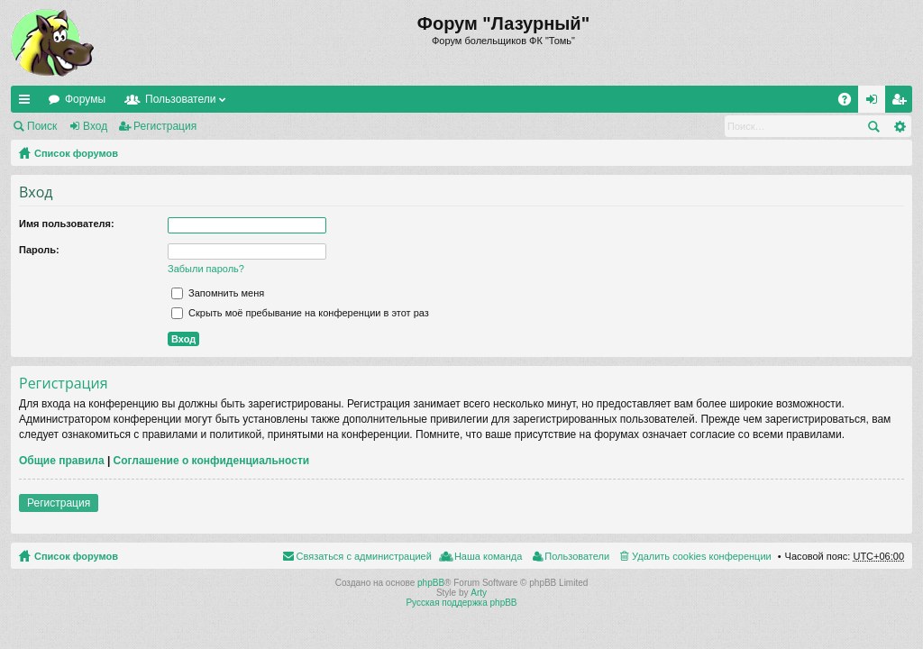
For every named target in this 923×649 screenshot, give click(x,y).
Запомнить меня (217, 293)
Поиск (42, 126)
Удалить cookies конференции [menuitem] (702, 556)
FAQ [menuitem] (850, 103)
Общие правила (62, 460)
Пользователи (180, 99)
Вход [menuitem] (875, 103)
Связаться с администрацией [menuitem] (364, 556)
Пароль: (39, 249)
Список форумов (76, 153)
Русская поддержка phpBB (461, 603)
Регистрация (164, 126)
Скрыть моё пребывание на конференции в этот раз (300, 312)
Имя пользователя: (66, 223)
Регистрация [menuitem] (902, 103)
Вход (95, 126)
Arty (479, 593)
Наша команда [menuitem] (488, 556)
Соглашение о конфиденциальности (212, 460)
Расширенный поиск (899, 126)
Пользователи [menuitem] (576, 556)
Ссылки (28, 103)
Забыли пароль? (206, 268)
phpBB (430, 583)
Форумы (85, 99)
